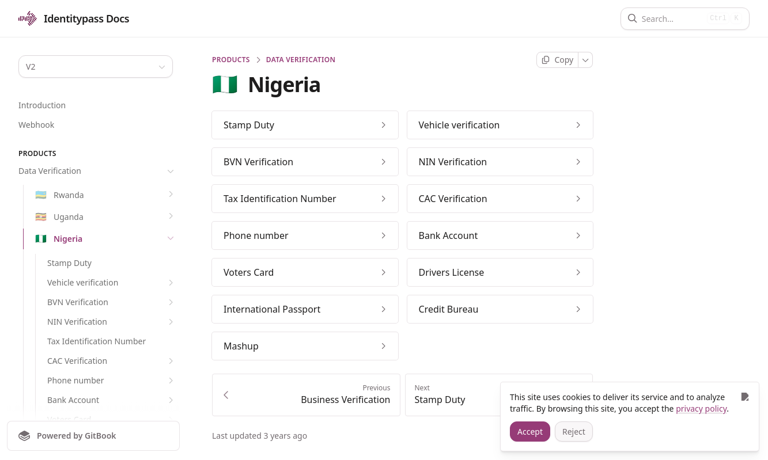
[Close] (744, 396)
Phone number (111, 380)
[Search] (672, 18)
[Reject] (574, 431)
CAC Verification (111, 361)
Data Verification (97, 171)
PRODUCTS (231, 59)
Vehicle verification (111, 282)
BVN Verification (111, 302)
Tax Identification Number (96, 341)
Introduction (42, 105)
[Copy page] (557, 60)
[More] (585, 60)
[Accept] (530, 431)
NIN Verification (111, 322)
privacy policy (701, 408)
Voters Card (111, 419)
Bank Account (111, 400)
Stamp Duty (69, 262)
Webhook (36, 124)
